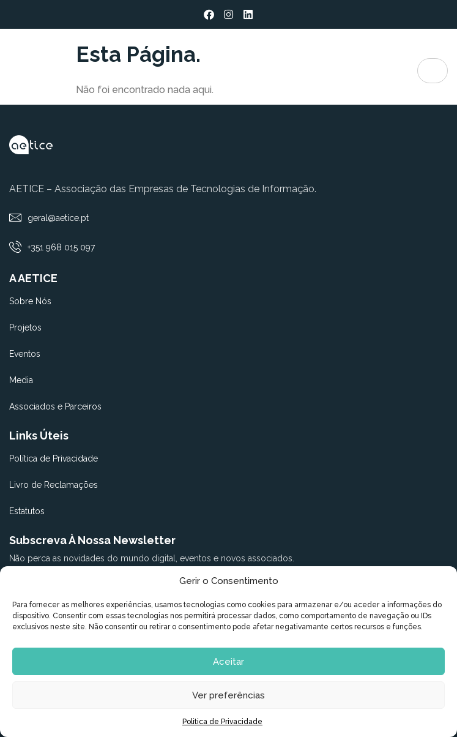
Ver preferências (228, 695)
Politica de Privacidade (222, 721)
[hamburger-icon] (432, 70)
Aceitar (228, 661)
